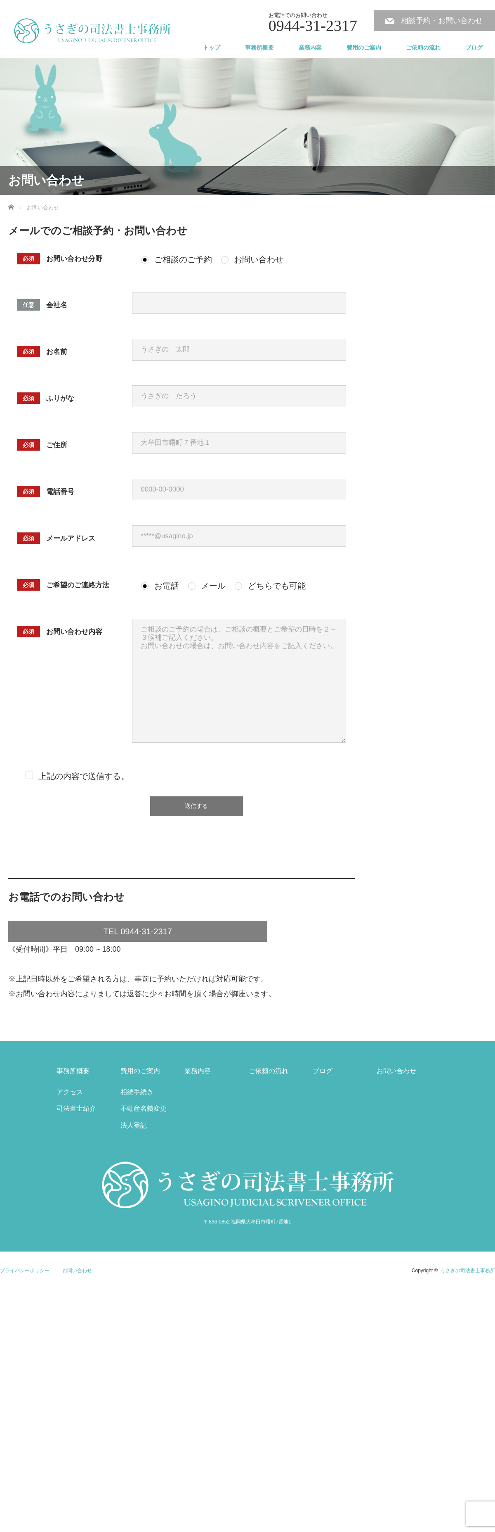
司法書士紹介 (76, 1108)
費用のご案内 (363, 47)
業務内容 (310, 47)
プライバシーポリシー (25, 1270)
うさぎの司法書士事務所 (468, 1270)
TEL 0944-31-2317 (138, 931)
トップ (211, 47)
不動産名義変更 (143, 1108)
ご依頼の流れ (423, 47)
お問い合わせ (396, 1070)
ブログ (474, 47)
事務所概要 (259, 47)
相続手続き (136, 1091)
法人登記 (133, 1125)
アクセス (70, 1091)
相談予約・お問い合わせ (442, 21)
